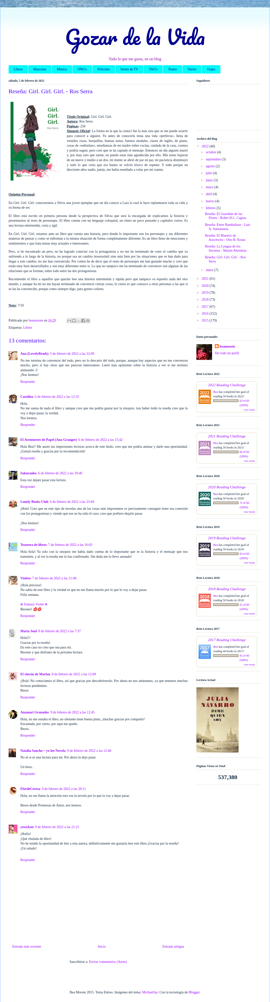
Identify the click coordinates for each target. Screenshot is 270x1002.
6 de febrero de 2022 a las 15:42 (101, 440)
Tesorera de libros (33, 545)
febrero (211, 208)
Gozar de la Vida (135, 36)
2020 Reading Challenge (227, 487)
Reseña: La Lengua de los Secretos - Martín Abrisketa (225, 248)
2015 (206, 320)
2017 (206, 306)
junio (210, 180)
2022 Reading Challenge (227, 385)
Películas (103, 69)
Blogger (194, 992)
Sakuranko (28, 473)
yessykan (27, 827)
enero (210, 270)
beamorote (227, 346)
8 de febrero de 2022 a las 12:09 (74, 674)
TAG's (153, 69)
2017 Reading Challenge (227, 640)
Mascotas (39, 69)
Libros (18, 69)
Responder (27, 382)
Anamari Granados (34, 712)
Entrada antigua (173, 946)
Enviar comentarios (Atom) (108, 962)
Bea (215, 392)
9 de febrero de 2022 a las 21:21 (57, 827)
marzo (210, 201)
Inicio (102, 946)
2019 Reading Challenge (227, 538)
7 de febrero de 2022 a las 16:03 (70, 545)
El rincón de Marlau (35, 674)
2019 (206, 292)
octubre (211, 152)
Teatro (172, 69)
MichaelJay (150, 992)
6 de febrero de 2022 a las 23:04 (72, 502)
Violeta (25, 578)
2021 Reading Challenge (227, 436)
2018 (206, 299)
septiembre (214, 159)
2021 (206, 278)
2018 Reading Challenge (227, 589)
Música (62, 69)
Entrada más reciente (26, 946)
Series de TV (129, 69)
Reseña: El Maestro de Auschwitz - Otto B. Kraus (225, 238)
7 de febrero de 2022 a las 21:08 (54, 578)
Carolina (26, 397)
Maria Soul (28, 631)
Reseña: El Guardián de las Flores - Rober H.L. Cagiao (225, 216)
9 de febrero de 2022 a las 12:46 (89, 751)
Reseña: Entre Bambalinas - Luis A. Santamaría (227, 227)
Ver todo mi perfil (227, 353)
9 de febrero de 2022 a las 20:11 (64, 789)
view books (249, 409)
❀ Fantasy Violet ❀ (34, 604)
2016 (206, 313)
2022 (206, 146)
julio (209, 173)
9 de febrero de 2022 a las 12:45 (72, 712)
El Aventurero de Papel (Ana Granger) (48, 440)
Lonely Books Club (34, 502)
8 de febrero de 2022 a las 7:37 (59, 631)
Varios (192, 69)
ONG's (82, 69)
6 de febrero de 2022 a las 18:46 (60, 473)
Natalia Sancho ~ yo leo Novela (43, 751)
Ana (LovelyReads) (34, 353)
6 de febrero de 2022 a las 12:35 (57, 397)
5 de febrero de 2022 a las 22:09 (72, 353)
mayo (210, 187)
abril (209, 194)
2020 (206, 286)
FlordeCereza (30, 789)
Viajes (211, 69)
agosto (211, 166)
